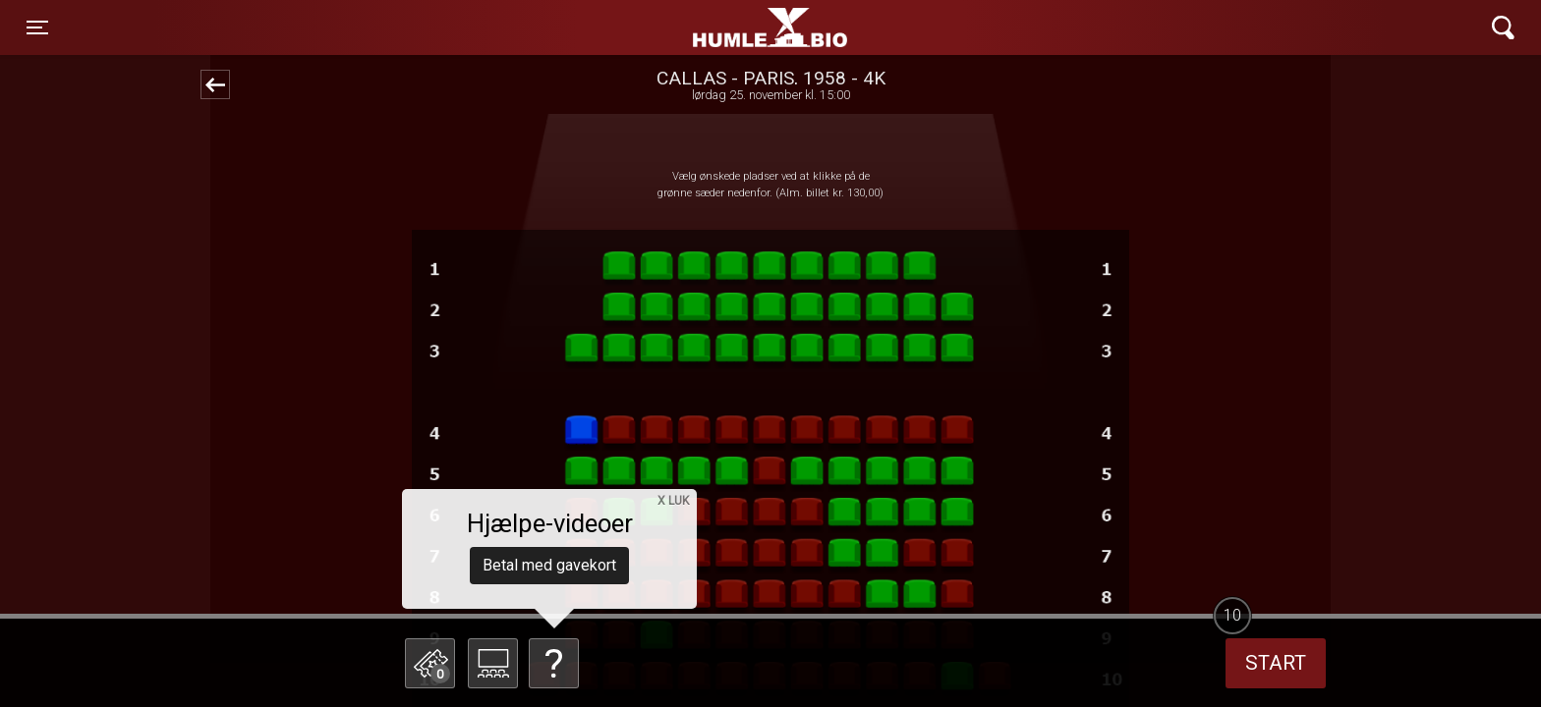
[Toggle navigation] (37, 27)
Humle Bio (678, 27)
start (1275, 663)
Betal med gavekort (549, 565)
